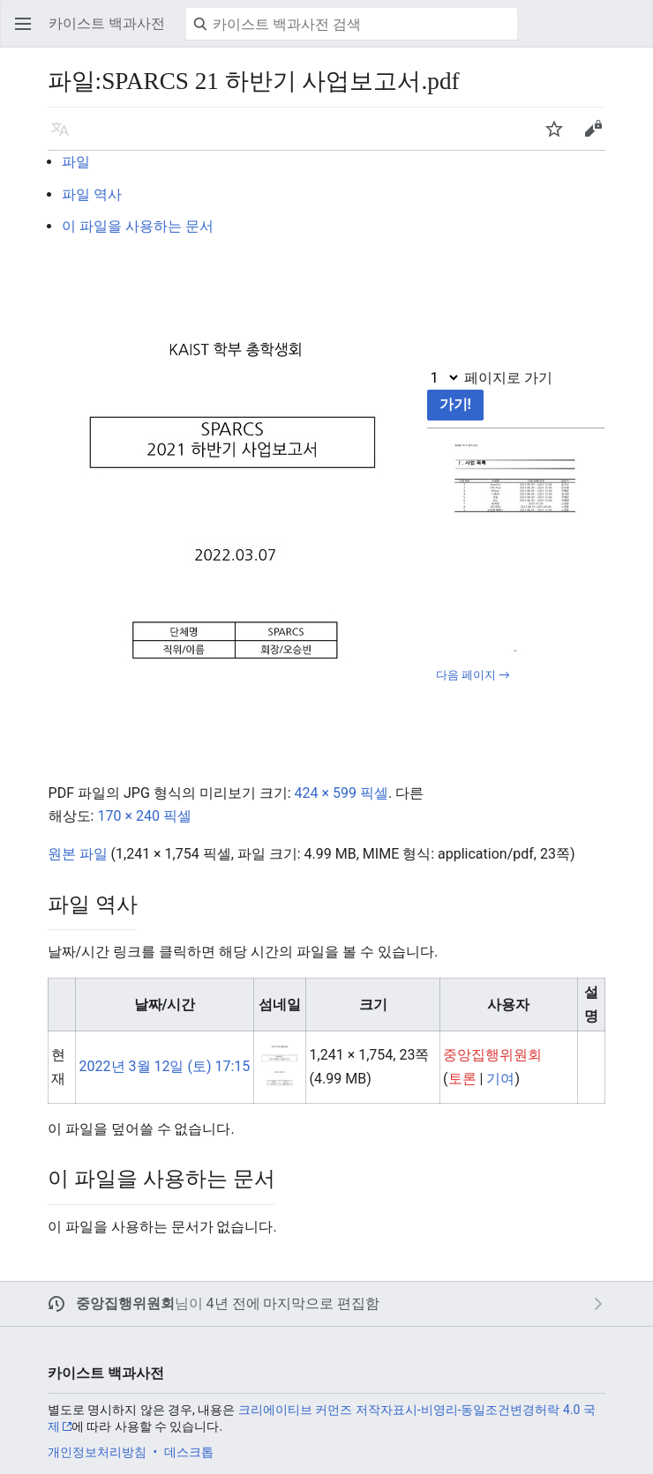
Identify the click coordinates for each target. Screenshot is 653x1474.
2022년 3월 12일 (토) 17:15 (165, 1066)
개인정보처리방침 (97, 1452)
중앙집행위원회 (125, 1303)
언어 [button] (65, 137)
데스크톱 (189, 1452)
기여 (500, 1078)
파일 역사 (92, 194)
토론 (462, 1078)
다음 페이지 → (473, 674)
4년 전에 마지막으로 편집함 (293, 1303)
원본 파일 (78, 853)
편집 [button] (598, 137)
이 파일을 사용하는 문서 (138, 226)
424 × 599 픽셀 (341, 793)
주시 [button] (559, 137)
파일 (76, 161)
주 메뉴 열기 (28, 32)
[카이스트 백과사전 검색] (351, 24)
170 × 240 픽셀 (144, 816)
